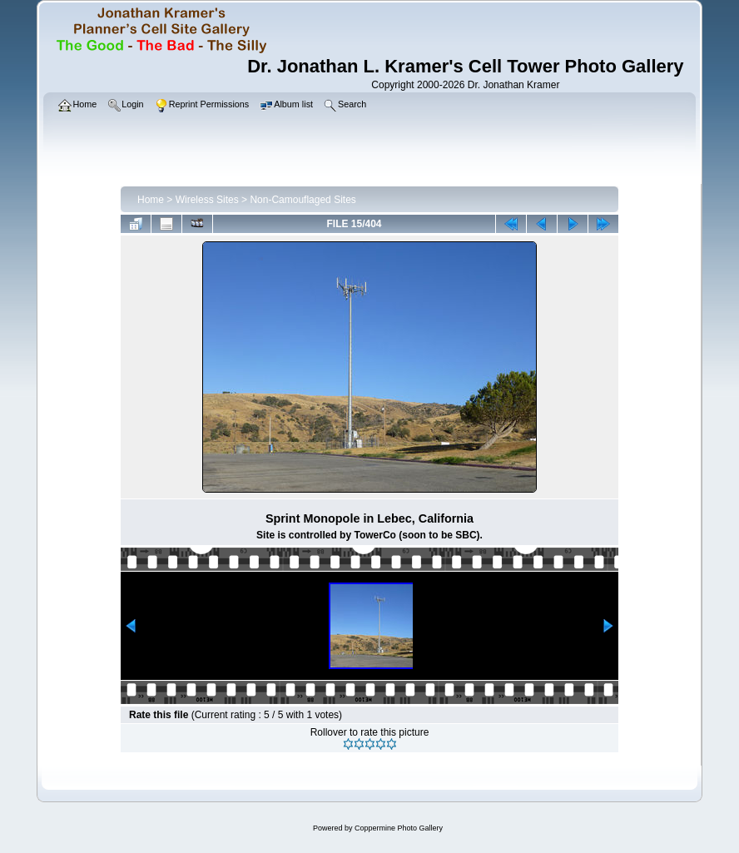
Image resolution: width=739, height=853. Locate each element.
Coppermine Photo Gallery (399, 828)
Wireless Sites (207, 200)
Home (150, 200)
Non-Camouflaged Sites (302, 200)
